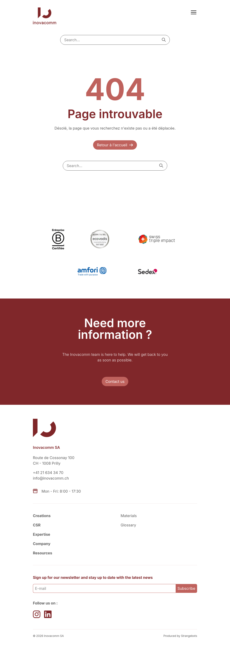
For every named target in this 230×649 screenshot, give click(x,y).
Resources (42, 553)
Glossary (128, 525)
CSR (37, 525)
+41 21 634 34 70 (48, 472)
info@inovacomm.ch (51, 478)
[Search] (163, 39)
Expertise (41, 534)
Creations (42, 515)
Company (41, 543)
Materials (129, 515)
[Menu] (192, 11)
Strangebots (189, 636)
